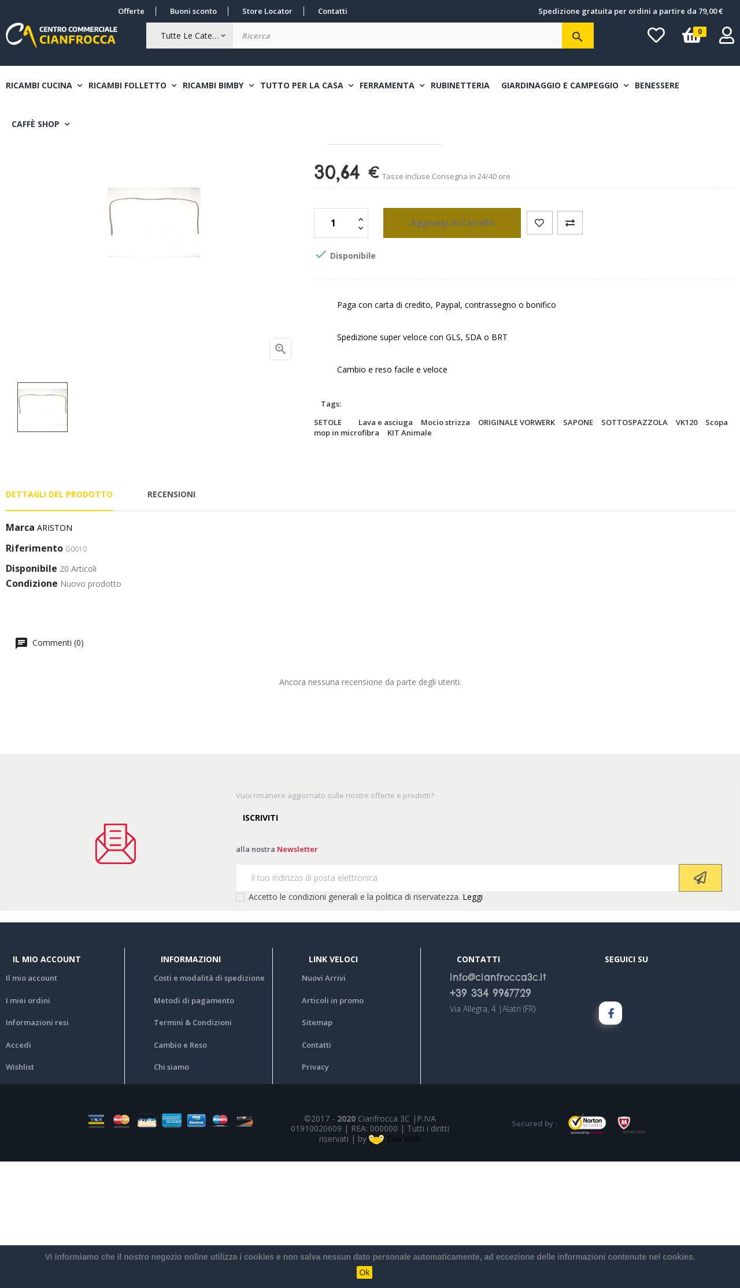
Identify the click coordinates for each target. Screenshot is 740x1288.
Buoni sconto (193, 11)
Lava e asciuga (385, 549)
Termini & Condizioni (193, 1149)
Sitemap (317, 1149)
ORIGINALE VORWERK (516, 549)
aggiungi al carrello (439, 349)
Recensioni (171, 620)
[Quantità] (334, 349)
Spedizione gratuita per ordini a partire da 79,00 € (630, 11)
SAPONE (578, 549)
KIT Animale (409, 559)
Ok (365, 1272)
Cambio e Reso (180, 1171)
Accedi (18, 1171)
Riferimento (34, 675)
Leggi (472, 1023)
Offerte (131, 11)
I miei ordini (28, 1127)
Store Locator (267, 11)
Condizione (32, 710)
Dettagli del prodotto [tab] (59, 620)
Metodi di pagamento (194, 1127)
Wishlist (20, 1193)
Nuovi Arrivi (324, 1104)
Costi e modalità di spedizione (209, 1104)
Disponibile (31, 695)
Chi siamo (171, 1193)
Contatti (332, 11)
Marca (20, 654)
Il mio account (31, 1104)
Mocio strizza (445, 549)
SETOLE (328, 549)
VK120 (686, 549)
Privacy (315, 1193)
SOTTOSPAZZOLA (634, 549)
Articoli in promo (333, 1127)
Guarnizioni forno (356, 205)
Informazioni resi (37, 1149)
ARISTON (54, 654)
